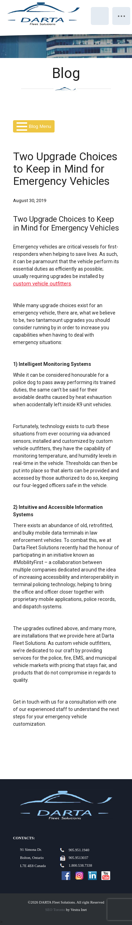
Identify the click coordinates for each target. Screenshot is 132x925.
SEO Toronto (55, 910)
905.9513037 (78, 858)
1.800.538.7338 (80, 865)
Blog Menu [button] (34, 126)
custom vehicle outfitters (42, 283)
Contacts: (24, 838)
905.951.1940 (79, 850)
